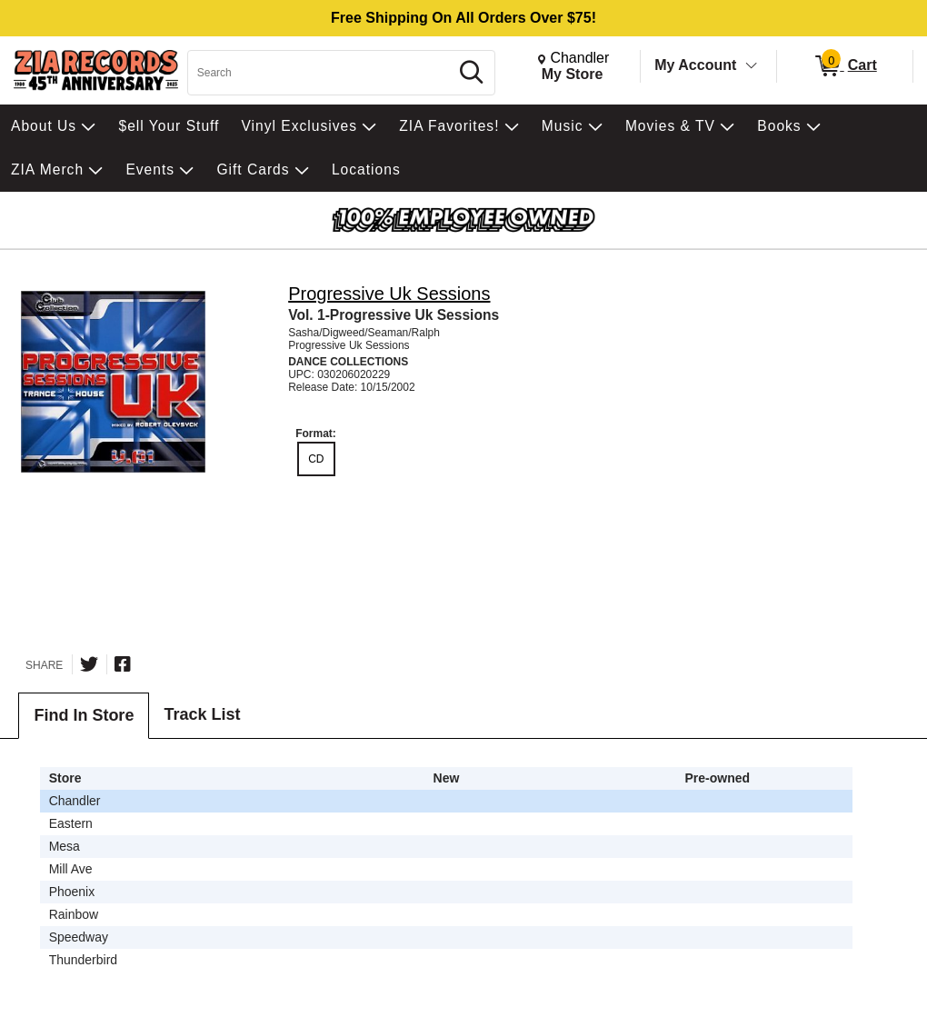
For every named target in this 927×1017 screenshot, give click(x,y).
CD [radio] (316, 459)
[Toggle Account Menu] (752, 66)
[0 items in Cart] (844, 66)
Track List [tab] (202, 714)
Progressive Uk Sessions (389, 294)
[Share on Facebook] (123, 664)
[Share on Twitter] (89, 664)
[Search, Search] (321, 73)
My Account (695, 65)
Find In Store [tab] (84, 715)
